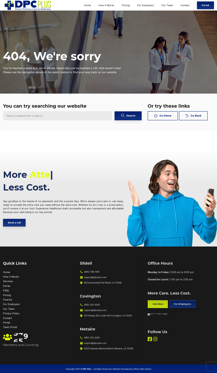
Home (87, 5)
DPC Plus (87, 369)
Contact (185, 5)
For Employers (145, 5)
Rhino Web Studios (142, 369)
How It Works (106, 5)
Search (128, 116)
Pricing (126, 5)
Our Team (167, 5)
